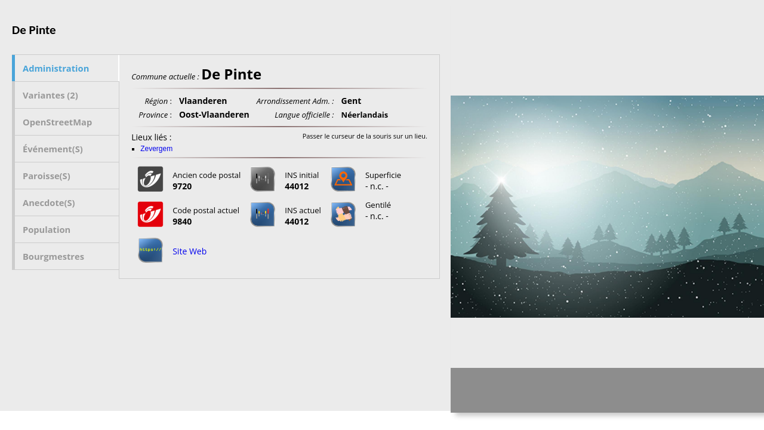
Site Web (189, 251)
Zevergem (156, 149)
